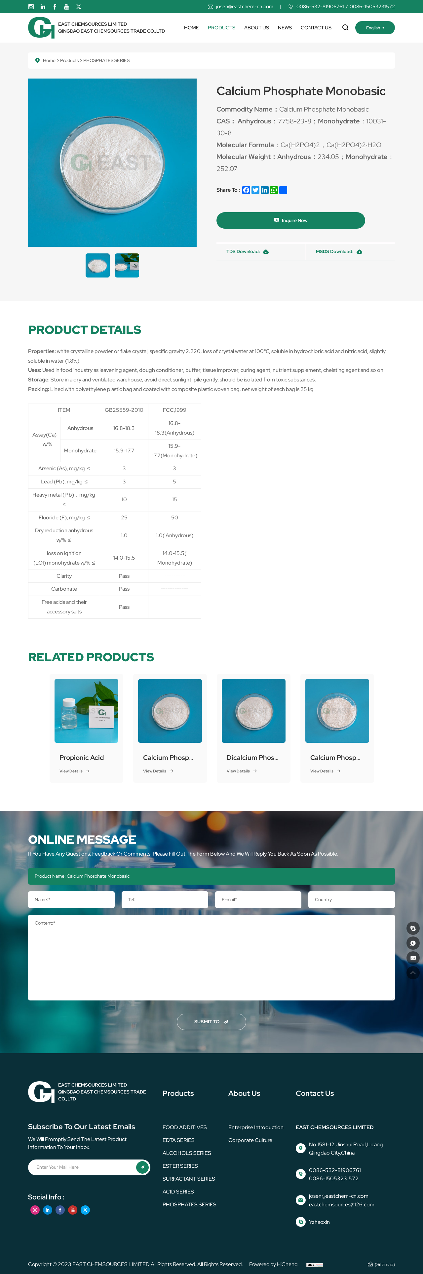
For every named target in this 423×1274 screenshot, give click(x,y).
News (285, 27)
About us (256, 27)
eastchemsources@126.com (341, 1204)
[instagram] (31, 6)
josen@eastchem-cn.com (244, 6)
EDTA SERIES (179, 1140)
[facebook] (55, 6)
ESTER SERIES (180, 1165)
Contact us (316, 27)
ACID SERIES (178, 1191)
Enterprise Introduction (256, 1127)
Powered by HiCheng (273, 1264)
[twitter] (79, 6)
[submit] (142, 1167)
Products (221, 27)
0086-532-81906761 (320, 6)
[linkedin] (43, 6)
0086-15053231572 (372, 6)
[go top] (412, 971)
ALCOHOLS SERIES (187, 1153)
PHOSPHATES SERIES (189, 1204)
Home (191, 27)
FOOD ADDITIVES (185, 1127)
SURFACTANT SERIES (189, 1178)
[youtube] (67, 6)
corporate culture (250, 1140)
